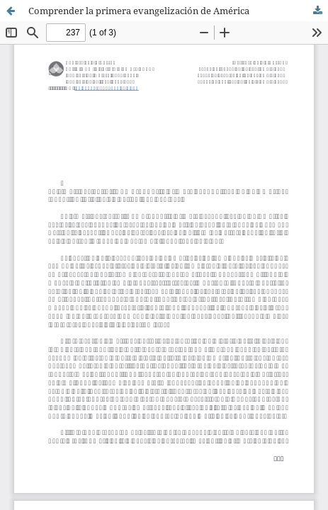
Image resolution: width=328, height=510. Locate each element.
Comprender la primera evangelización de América (138, 10)
